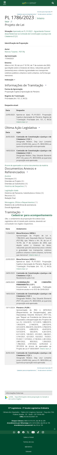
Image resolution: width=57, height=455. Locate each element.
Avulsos (8, 176)
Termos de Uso (28, 442)
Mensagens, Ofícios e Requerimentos (19, 202)
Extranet (28, 451)
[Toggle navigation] (5, 3)
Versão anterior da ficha (44, 14)
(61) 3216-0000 (34, 423)
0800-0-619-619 (29, 421)
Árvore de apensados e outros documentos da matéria (26, 165)
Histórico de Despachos (14, 186)
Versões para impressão (44, 12)
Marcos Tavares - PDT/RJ (15, 52)
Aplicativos (28, 447)
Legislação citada (11, 190)
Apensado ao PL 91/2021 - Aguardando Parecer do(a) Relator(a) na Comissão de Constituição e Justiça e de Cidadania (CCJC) (28, 34)
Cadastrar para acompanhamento (31, 215)
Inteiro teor (21, 122)
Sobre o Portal (29, 437)
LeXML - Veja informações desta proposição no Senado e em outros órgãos (27, 398)
